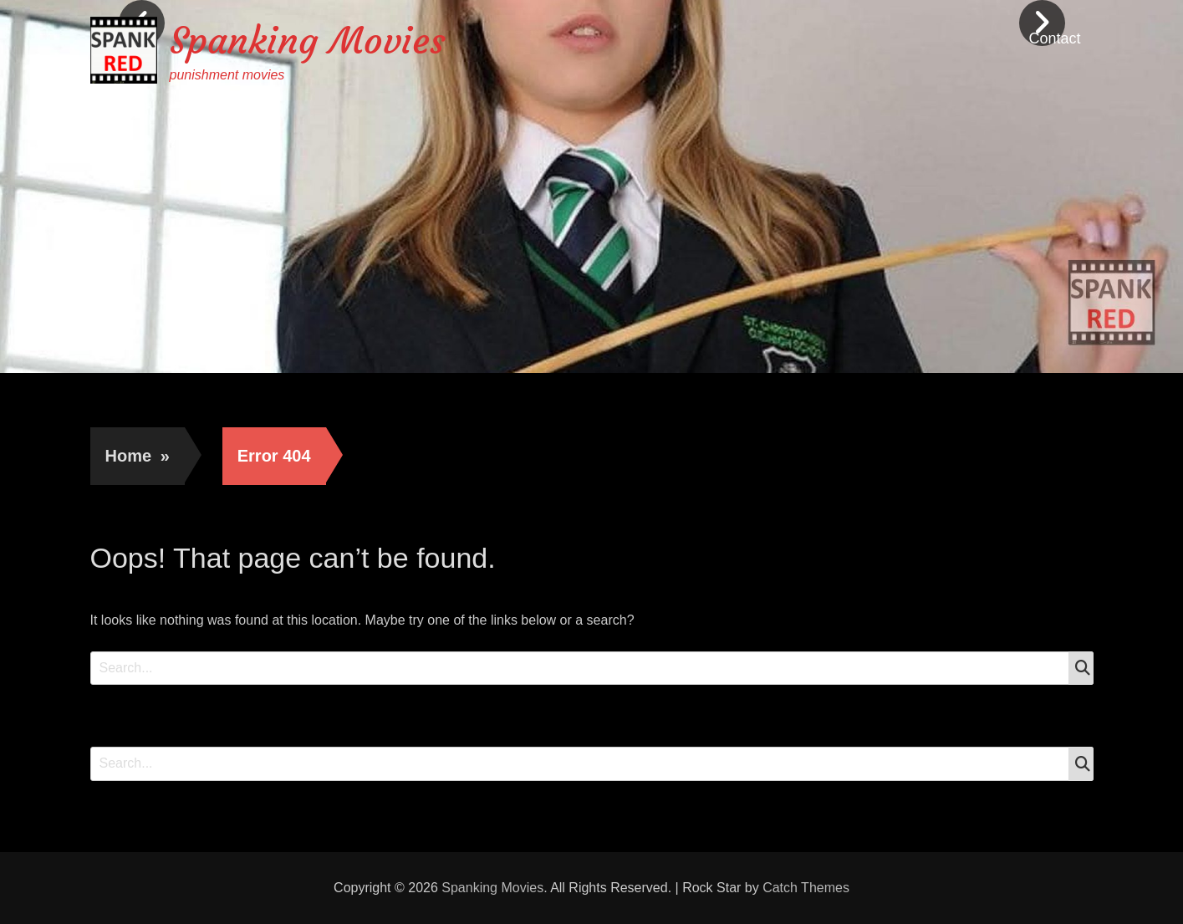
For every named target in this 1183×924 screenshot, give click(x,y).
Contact (1054, 38)
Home (137, 456)
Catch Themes (805, 888)
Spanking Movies (308, 41)
